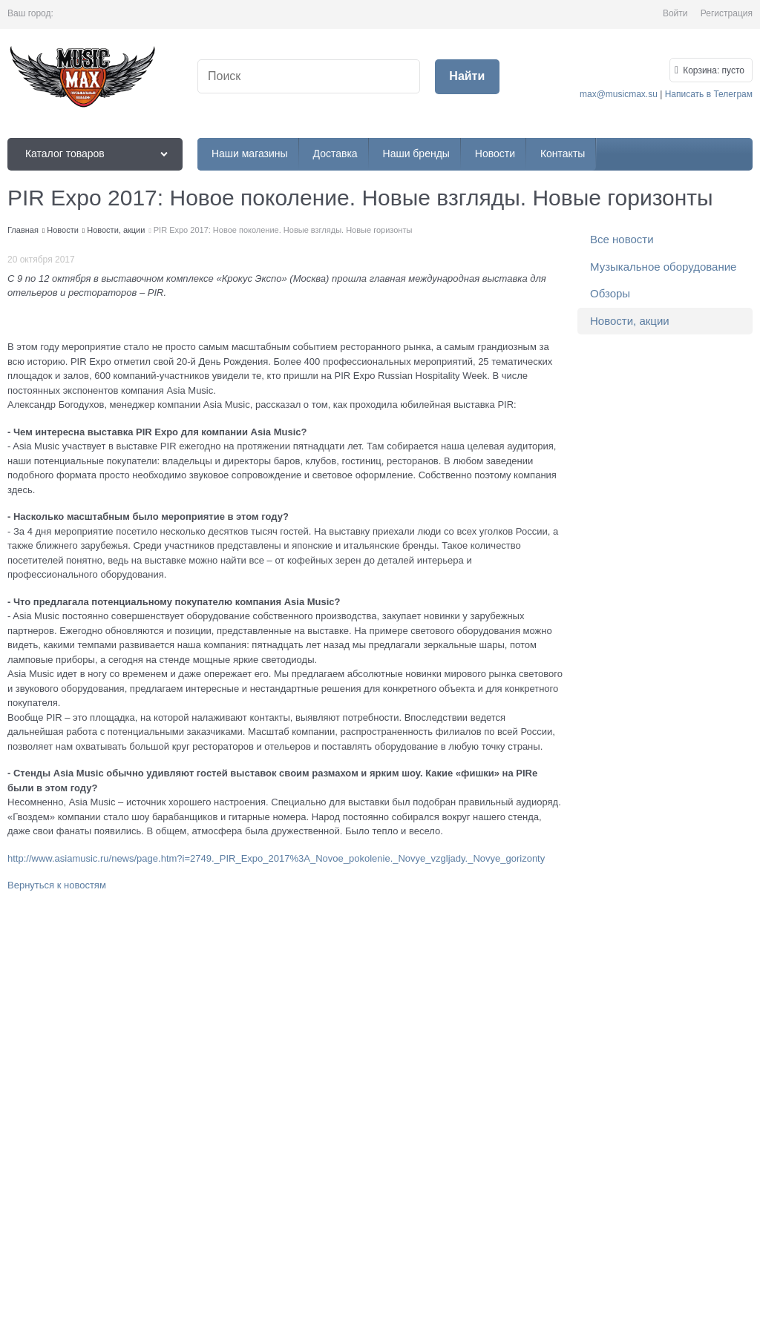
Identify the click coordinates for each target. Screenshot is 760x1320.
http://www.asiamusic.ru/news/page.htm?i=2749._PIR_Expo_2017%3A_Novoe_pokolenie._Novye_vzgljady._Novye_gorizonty (276, 858)
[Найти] (467, 76)
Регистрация (727, 13)
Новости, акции (629, 320)
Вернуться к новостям (56, 885)
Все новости (622, 239)
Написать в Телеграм (709, 94)
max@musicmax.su (619, 94)
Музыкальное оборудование (663, 266)
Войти (675, 13)
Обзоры (610, 293)
